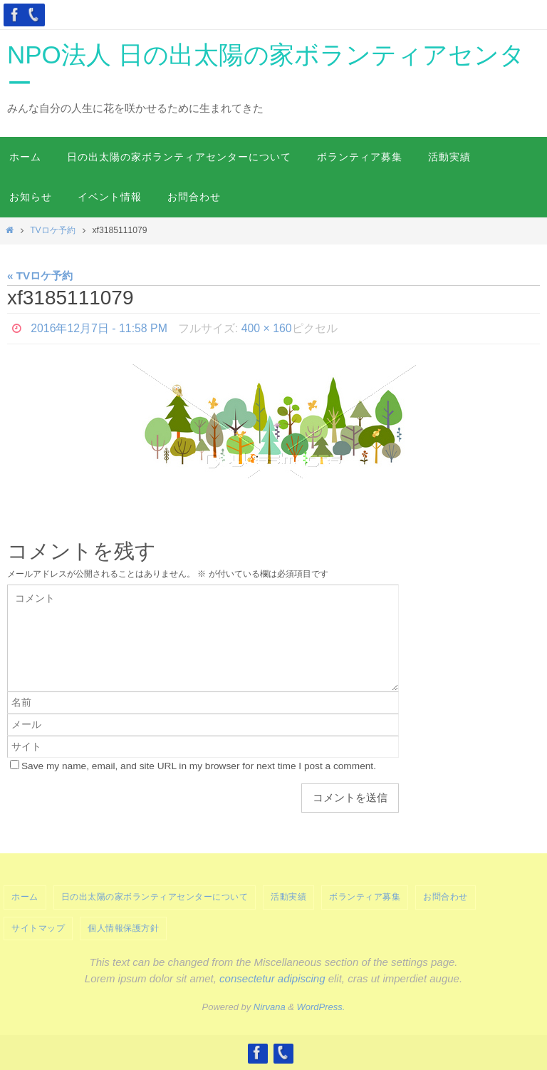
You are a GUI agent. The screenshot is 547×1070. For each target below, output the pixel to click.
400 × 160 (267, 328)
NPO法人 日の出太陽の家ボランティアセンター (266, 69)
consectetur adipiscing (272, 978)
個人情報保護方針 (123, 928)
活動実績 (288, 897)
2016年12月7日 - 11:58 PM (99, 328)
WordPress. (321, 1007)
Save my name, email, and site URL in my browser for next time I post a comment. (198, 766)
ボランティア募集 (364, 897)
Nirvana (270, 1007)
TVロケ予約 (52, 230)
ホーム (24, 897)
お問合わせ (445, 897)
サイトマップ (38, 928)
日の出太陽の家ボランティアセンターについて (155, 897)
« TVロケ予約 (40, 275)
